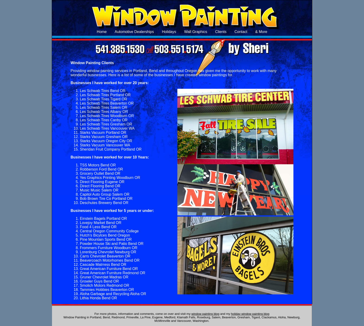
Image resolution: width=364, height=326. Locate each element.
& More (261, 32)
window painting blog (205, 314)
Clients (221, 32)
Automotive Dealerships (134, 32)
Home (102, 32)
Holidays (169, 32)
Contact (240, 32)
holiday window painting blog (250, 314)
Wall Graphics (195, 32)
